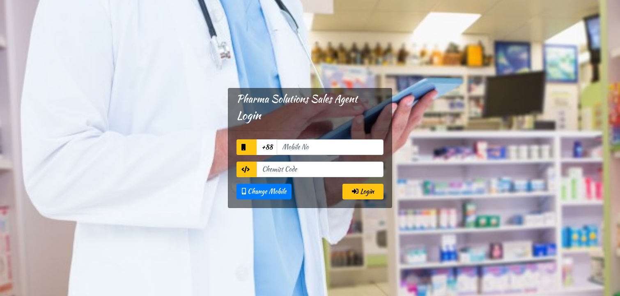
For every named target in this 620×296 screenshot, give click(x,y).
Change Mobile (264, 191)
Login (363, 191)
